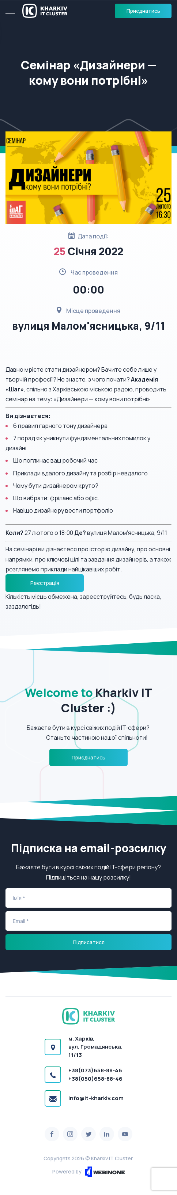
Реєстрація (44, 582)
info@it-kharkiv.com (96, 1098)
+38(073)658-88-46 (95, 1070)
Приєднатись (143, 10)
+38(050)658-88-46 (95, 1079)
